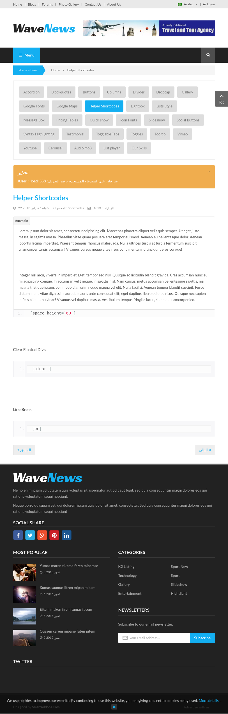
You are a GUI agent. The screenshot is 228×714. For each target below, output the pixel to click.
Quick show (99, 120)
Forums (47, 4)
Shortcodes (76, 208)
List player (111, 148)
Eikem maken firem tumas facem (66, 609)
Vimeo (183, 134)
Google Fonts (34, 106)
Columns (114, 92)
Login (209, 4)
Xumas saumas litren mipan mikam (68, 587)
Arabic (188, 4)
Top (221, 98)
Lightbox (137, 106)
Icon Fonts (128, 120)
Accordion (32, 92)
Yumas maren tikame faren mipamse (69, 565)
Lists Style (164, 106)
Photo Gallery (69, 4)
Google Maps (66, 106)
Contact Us (93, 4)
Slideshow (157, 120)
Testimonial (75, 134)
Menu (26, 55)
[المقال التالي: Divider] (205, 450)
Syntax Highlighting (39, 134)
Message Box (34, 120)
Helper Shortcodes (104, 106)
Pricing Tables (67, 120)
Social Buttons (188, 120)
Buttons (89, 92)
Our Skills (139, 148)
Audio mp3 (83, 148)
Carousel (56, 148)
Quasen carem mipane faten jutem (67, 631)
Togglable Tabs (107, 134)
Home (17, 4)
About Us (114, 4)
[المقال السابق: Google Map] (24, 450)
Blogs (32, 4)
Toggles (137, 134)
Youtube (30, 148)
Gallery (187, 92)
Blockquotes (61, 92)
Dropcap (163, 92)
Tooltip (160, 134)
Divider (139, 92)
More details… (210, 700)
